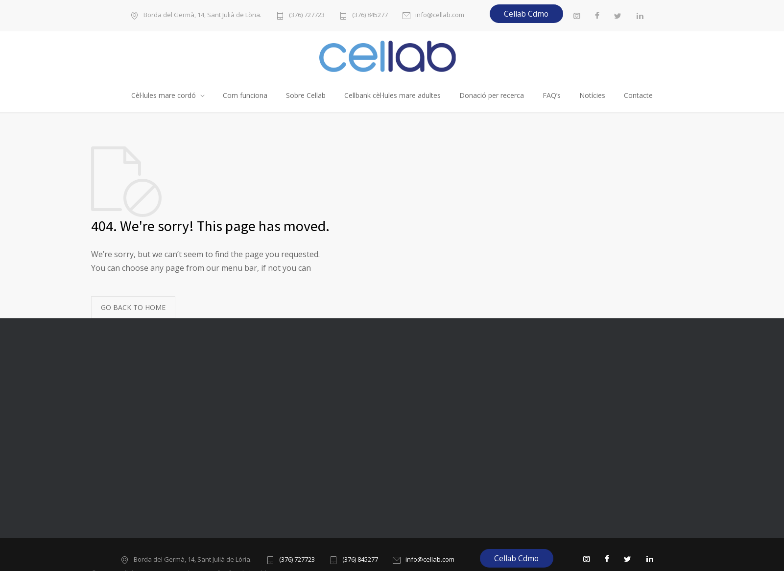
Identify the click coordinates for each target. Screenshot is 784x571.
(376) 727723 (307, 15)
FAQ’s (552, 95)
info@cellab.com (439, 15)
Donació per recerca (491, 95)
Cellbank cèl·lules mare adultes (392, 95)
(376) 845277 (370, 15)
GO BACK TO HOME (133, 307)
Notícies (592, 95)
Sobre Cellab (306, 95)
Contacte (638, 95)
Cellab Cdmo (526, 13)
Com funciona (245, 95)
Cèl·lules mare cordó (163, 95)
